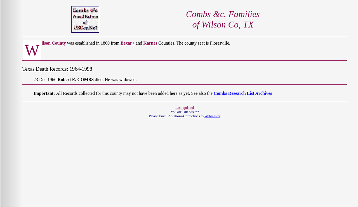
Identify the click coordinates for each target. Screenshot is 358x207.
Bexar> (128, 43)
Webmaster (212, 116)
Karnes (150, 43)
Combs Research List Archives (243, 93)
